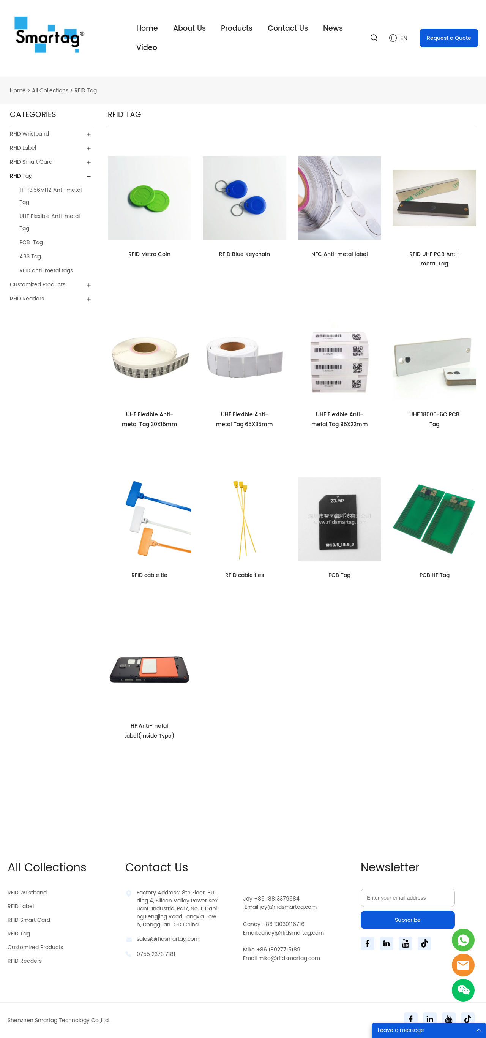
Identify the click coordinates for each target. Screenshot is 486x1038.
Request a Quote (449, 38)
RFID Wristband (29, 134)
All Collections (50, 90)
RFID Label (23, 148)
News (333, 29)
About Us (189, 29)
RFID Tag (85, 90)
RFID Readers (27, 298)
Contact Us (288, 29)
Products (236, 29)
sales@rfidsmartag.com (168, 939)
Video (146, 48)
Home (147, 29)
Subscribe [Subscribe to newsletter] (408, 920)
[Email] (408, 898)
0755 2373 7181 (156, 954)
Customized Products (37, 284)
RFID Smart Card (31, 162)
